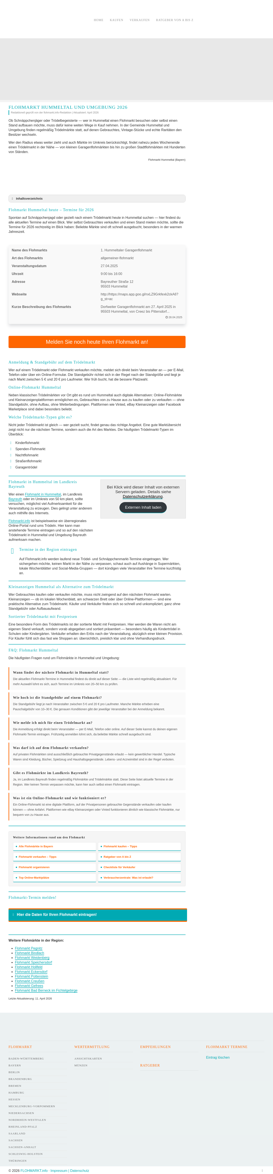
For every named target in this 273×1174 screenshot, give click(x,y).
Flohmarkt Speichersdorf (33, 961)
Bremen (15, 1084)
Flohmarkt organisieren (32, 866)
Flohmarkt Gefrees (29, 984)
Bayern (15, 1064)
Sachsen (16, 1139)
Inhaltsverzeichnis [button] (26, 198)
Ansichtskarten (88, 1057)
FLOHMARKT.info (34, 1169)
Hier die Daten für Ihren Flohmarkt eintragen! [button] (54, 913)
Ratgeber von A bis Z (174, 20)
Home (98, 20)
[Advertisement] (136, 70)
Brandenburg (20, 1077)
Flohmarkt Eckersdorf (31, 970)
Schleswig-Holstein (26, 1152)
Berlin (14, 1070)
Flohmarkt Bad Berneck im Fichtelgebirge (46, 989)
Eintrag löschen (217, 1056)
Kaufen (116, 20)
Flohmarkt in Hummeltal (43, 493)
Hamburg (16, 1091)
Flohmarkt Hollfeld (28, 966)
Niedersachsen (21, 1111)
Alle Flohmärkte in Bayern (34, 845)
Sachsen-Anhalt (22, 1145)
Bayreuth (15, 498)
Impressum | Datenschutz (70, 1169)
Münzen (81, 1064)
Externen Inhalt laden (143, 506)
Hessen (14, 1098)
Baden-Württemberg (26, 1057)
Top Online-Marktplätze (32, 876)
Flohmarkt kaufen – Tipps (119, 845)
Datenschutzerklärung (143, 495)
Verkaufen (140, 20)
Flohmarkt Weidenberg (32, 956)
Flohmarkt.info (19, 520)
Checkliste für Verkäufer (118, 866)
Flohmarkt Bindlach (29, 952)
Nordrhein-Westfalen (27, 1118)
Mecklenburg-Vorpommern (32, 1105)
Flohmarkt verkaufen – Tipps (36, 855)
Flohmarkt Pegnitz (28, 947)
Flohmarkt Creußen (29, 980)
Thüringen (18, 1159)
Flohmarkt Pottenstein (31, 975)
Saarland (17, 1132)
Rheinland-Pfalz (23, 1125)
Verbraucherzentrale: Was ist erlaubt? (127, 876)
